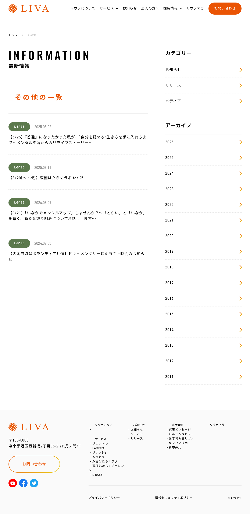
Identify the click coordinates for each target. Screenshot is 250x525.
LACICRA (99, 450)
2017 (203, 282)
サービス (107, 12)
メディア (203, 101)
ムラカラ (99, 462)
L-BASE (98, 486)
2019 (203, 251)
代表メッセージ (181, 432)
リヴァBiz (100, 456)
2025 (203, 157)
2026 (203, 142)
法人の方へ (150, 12)
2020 (203, 235)
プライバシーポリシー (104, 509)
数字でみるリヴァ (182, 445)
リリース (203, 85)
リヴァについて (82, 12)
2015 (203, 314)
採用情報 (170, 12)
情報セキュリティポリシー (174, 509)
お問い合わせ (225, 12)
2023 (203, 188)
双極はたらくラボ (105, 469)
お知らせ (130, 12)
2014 (203, 329)
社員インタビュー (182, 438)
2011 (203, 376)
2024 (203, 173)
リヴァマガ (195, 12)
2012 (203, 361)
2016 (203, 298)
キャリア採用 (179, 451)
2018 (203, 267)
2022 (203, 204)
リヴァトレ (101, 443)
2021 (203, 220)
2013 (203, 345)
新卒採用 (176, 457)
